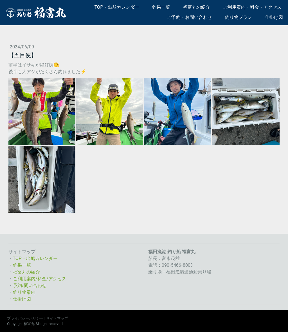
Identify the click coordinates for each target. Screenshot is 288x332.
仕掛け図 (274, 17)
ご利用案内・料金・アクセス (252, 7)
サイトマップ (57, 318)
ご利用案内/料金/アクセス (39, 278)
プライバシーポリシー (25, 318)
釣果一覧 (161, 7)
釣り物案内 (24, 292)
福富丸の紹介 (196, 7)
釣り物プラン (238, 17)
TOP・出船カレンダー (116, 7)
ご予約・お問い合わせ (189, 17)
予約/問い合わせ (29, 285)
